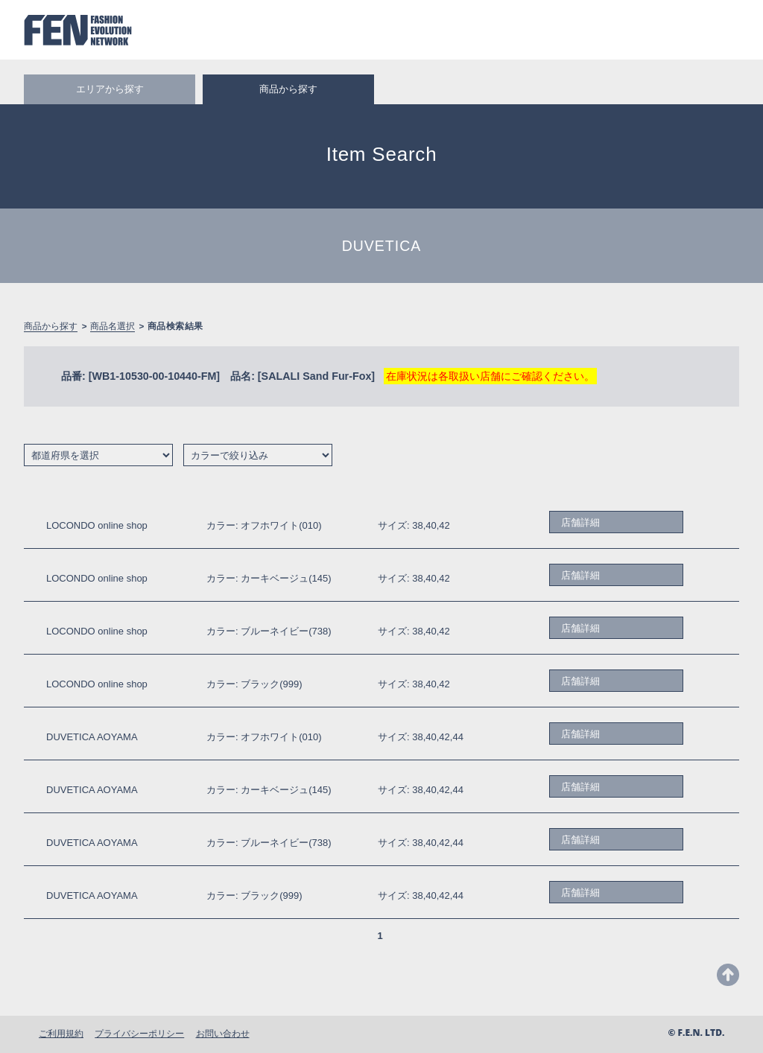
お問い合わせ (223, 1033)
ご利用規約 (61, 1033)
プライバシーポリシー (139, 1033)
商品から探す (50, 326)
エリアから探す (110, 89)
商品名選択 (112, 326)
